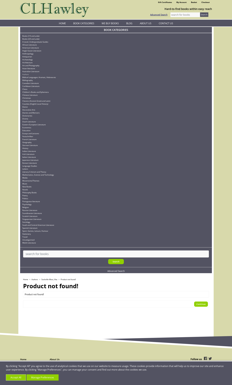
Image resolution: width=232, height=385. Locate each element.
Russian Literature (29, 210)
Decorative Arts (28, 110)
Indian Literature (29, 151)
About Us (145, 23)
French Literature (29, 139)
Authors (25, 74)
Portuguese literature (31, 201)
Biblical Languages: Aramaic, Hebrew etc (39, 77)
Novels (25, 189)
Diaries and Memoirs (31, 113)
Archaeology (27, 59)
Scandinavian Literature (32, 213)
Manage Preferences (42, 377)
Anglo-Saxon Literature (31, 50)
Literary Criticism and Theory (34, 172)
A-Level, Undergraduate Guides (35, 42)
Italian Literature (29, 157)
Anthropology (27, 53)
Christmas (26, 98)
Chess (24, 89)
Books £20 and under (31, 39)
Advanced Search (158, 14)
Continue (201, 304)
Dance (25, 107)
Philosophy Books (29, 192)
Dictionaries (27, 115)
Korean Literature (29, 163)
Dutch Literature (29, 121)
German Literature (30, 145)
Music (24, 183)
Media (25, 178)
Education (26, 130)
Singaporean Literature (31, 219)
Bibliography (27, 80)
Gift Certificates (165, 2)
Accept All (16, 377)
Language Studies (29, 166)
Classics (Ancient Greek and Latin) (36, 101)
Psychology (27, 204)
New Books (27, 186)
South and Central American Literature (38, 225)
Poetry (25, 195)
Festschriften (27, 136)
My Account (181, 2)
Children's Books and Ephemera (35, 92)
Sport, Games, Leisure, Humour (35, 231)
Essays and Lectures (30, 133)
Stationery (26, 234)
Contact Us (166, 23)
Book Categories (83, 23)
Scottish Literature (29, 216)
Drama (25, 118)
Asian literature (28, 68)
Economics (26, 127)
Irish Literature (28, 154)
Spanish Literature (29, 228)
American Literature (30, 48)
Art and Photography (30, 65)
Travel (25, 237)
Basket (194, 2)
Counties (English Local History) (35, 104)
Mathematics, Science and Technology (38, 175)
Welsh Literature (29, 243)
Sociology (26, 222)
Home (62, 23)
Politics (25, 198)
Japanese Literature (30, 160)
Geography (27, 142)
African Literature (29, 45)
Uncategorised (28, 240)
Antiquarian (27, 56)
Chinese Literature (30, 95)
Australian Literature (30, 71)
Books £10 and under (31, 36)
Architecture (27, 62)
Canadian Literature (30, 83)
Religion (25, 207)
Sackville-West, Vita (49, 279)
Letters (25, 169)
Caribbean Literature (31, 86)
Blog (129, 23)
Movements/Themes (30, 180)
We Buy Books (110, 23)
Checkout (205, 2)
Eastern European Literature (34, 124)
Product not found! (68, 279)
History (25, 148)
